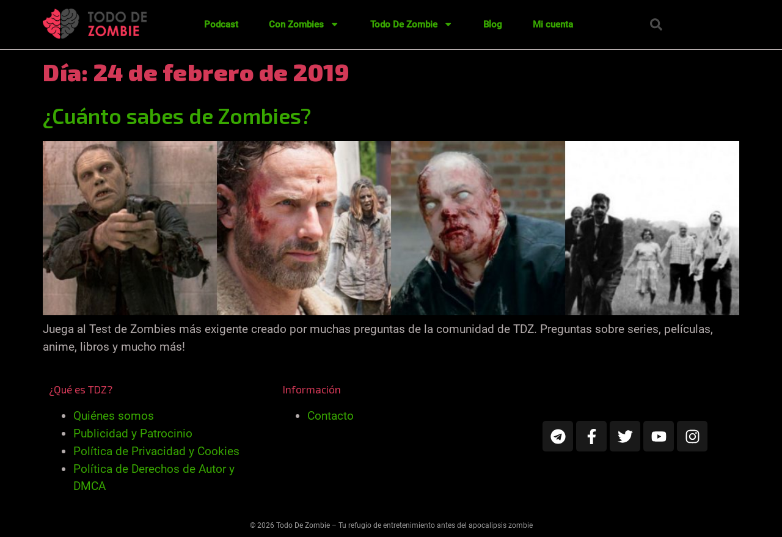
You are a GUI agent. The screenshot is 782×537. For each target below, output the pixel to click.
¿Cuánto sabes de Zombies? (177, 115)
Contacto (330, 416)
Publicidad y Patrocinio (132, 433)
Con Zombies (304, 24)
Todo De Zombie (411, 24)
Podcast (221, 24)
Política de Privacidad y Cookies (156, 451)
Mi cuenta (553, 24)
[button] (656, 24)
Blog (492, 24)
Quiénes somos (113, 416)
